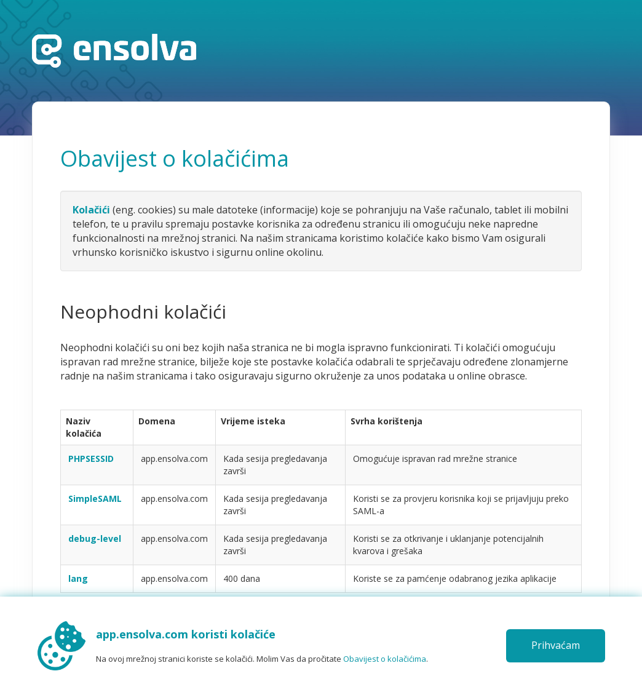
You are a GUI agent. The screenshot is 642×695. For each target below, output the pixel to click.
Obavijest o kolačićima (384, 658)
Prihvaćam (555, 645)
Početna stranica (114, 50)
